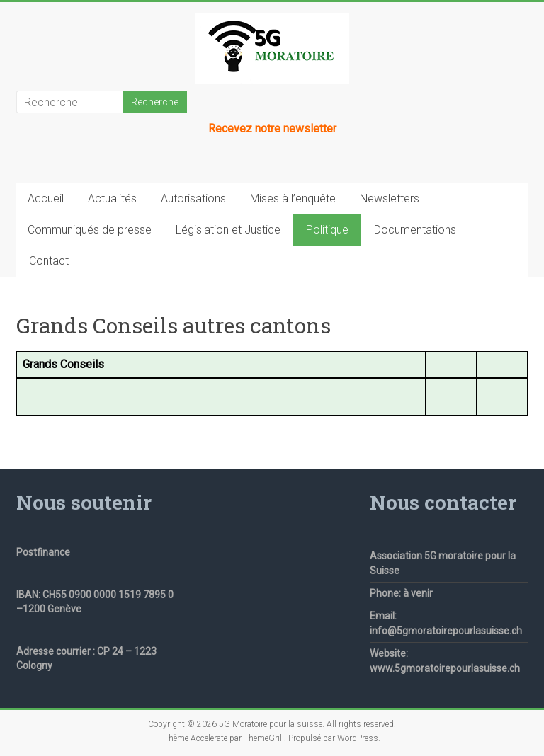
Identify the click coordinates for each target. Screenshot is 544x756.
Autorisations (193, 198)
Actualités (112, 198)
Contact (49, 261)
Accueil (46, 198)
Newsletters (389, 198)
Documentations (415, 229)
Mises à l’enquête (293, 198)
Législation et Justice (228, 229)
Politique (327, 229)
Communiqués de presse (90, 229)
